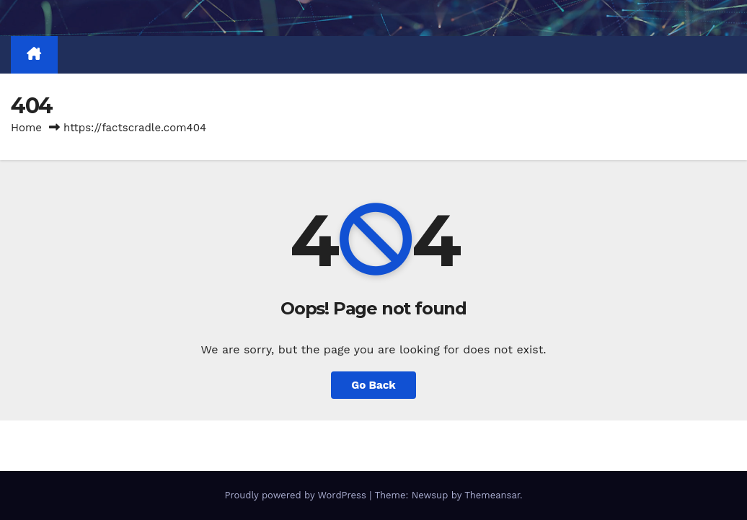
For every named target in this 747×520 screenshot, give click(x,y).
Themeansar (492, 495)
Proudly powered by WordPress (296, 495)
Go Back (373, 385)
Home (26, 127)
